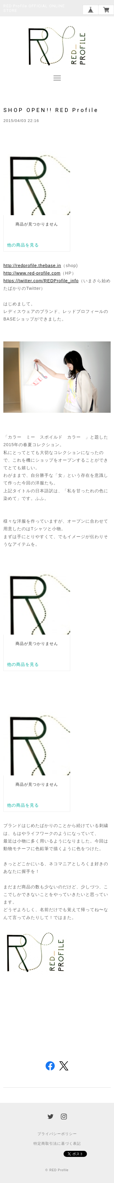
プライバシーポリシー (57, 1134)
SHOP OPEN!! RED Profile (51, 110)
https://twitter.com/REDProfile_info (40, 280)
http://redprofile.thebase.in (32, 265)
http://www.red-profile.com (31, 273)
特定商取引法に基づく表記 (57, 1143)
